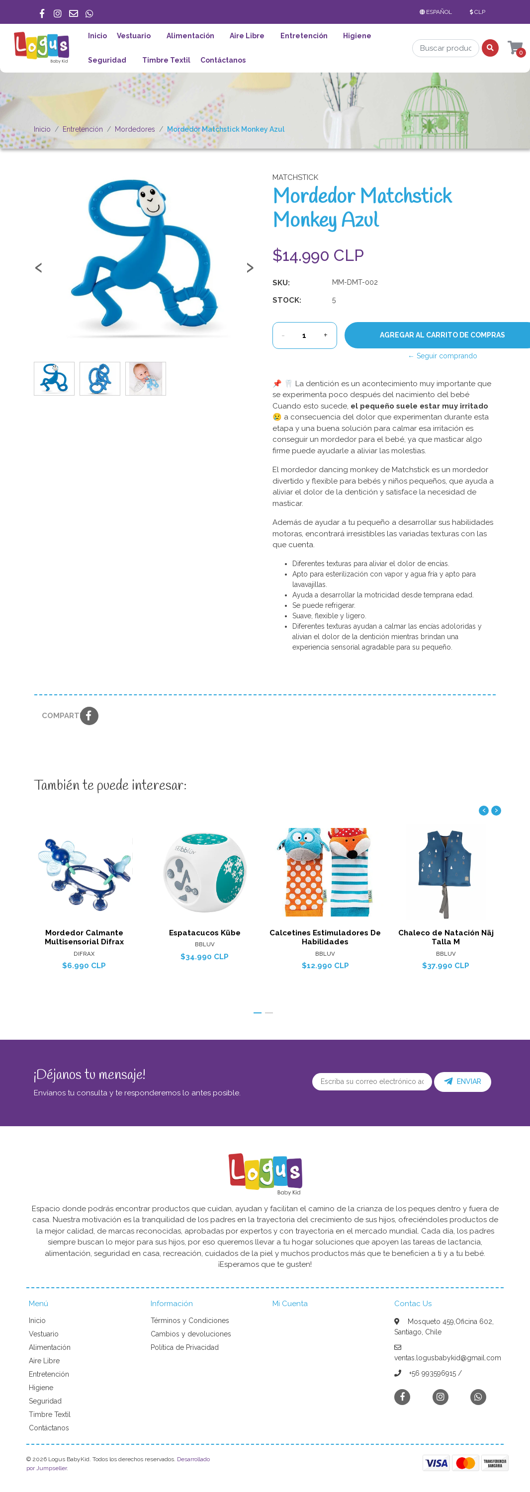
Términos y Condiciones (190, 1321)
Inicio (97, 36)
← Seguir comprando (442, 356)
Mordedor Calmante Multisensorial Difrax (84, 937)
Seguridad (107, 60)
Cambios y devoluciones (191, 1334)
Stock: (286, 300)
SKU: (281, 282)
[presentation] (39, 271)
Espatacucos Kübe (205, 932)
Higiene (357, 36)
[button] (438, 11)
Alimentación (190, 36)
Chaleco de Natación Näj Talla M (446, 937)
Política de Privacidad (185, 1347)
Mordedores (135, 129)
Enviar (462, 1081)
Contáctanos (223, 60)
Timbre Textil (166, 60)
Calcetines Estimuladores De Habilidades (325, 937)
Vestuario (134, 36)
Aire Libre (247, 36)
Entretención (304, 36)
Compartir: (57, 715)
